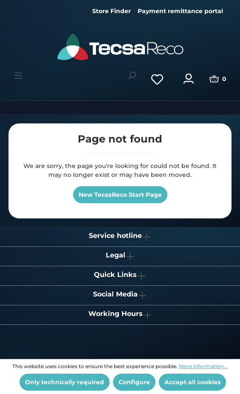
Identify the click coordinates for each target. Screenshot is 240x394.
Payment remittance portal (180, 11)
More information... (203, 366)
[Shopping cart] (218, 78)
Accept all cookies (192, 382)
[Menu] (18, 75)
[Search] (131, 75)
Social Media (115, 294)
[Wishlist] (157, 78)
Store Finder (111, 11)
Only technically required (64, 382)
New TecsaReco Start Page (120, 194)
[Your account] (188, 78)
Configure (134, 382)
